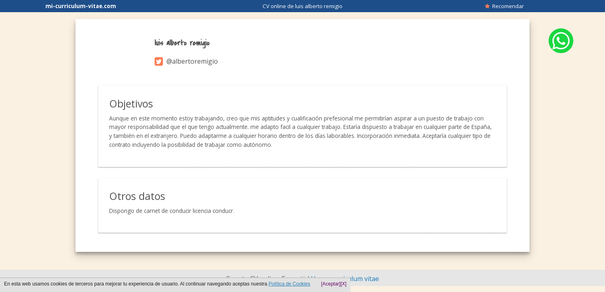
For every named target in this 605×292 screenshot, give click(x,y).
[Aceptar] (330, 284)
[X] (343, 284)
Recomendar (504, 6)
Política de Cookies (289, 284)
